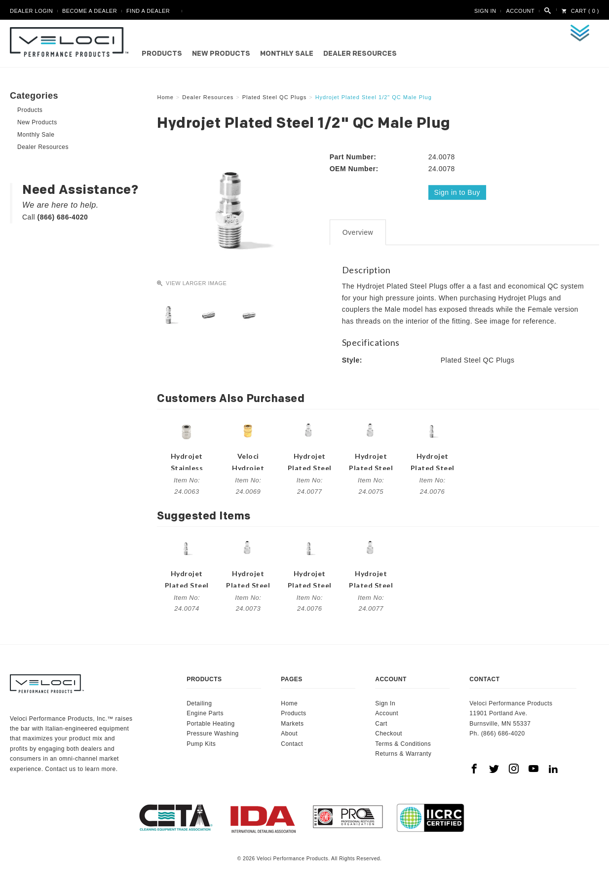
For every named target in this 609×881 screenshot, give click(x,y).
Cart (381, 723)
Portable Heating (210, 723)
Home (289, 703)
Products (162, 54)
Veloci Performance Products (71, 42)
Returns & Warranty (403, 753)
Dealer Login (31, 11)
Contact (292, 743)
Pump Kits (201, 743)
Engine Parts (205, 713)
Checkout (388, 733)
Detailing (199, 703)
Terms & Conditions (403, 743)
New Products (221, 54)
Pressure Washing (213, 733)
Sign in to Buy (457, 192)
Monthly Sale (286, 54)
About (289, 733)
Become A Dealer (89, 11)
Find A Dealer (148, 11)
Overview (358, 232)
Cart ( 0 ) (580, 11)
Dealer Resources (360, 54)
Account (520, 11)
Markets (292, 723)
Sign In (485, 11)
